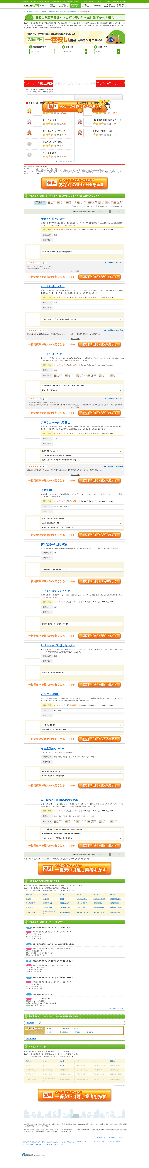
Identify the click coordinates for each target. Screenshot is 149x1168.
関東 (32, 1144)
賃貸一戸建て (65, 1141)
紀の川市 (46, 899)
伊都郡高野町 (30, 903)
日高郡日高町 (114, 903)
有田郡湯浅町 (47, 903)
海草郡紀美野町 (82, 899)
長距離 (91, 1032)
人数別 (98, 97)
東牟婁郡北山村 (98, 912)
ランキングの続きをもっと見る (61, 161)
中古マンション (92, 1141)
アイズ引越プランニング (55, 591)
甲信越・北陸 (38, 1144)
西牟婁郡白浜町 (98, 907)
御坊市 (95, 894)
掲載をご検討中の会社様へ (120, 1)
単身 (49, 1028)
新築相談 (49, 1142)
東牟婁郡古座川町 (83, 912)
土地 (114, 1141)
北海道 (24, 1144)
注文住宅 (119, 1141)
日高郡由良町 (30, 907)
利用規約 (99, 1137)
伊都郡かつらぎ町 (99, 899)
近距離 (77, 1032)
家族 (76, 1028)
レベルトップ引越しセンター (58, 645)
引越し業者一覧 (52, 5)
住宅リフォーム (26, 1142)
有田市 (79, 894)
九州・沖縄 (60, 1144)
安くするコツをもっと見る (114, 1008)
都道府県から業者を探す (75, 5)
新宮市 (28, 899)
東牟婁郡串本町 (115, 912)
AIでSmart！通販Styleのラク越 (59, 799)
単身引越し (98, 6)
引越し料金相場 (31, 1039)
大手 (49, 1032)
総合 (50, 97)
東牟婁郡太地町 (65, 912)
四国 (51, 1144)
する (90, 1)
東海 (44, 1144)
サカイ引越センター (53, 218)
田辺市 (112, 894)
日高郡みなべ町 (65, 907)
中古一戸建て (108, 1141)
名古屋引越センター (52, 748)
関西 (47, 1144)
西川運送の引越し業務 (54, 544)
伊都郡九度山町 (115, 899)
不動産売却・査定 (41, 1142)
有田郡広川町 (64, 903)
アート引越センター (53, 354)
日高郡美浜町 (97, 903)
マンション (73, 1141)
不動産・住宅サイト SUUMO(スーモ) (31, 1141)
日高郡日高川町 (82, 907)
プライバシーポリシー (110, 1137)
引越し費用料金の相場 (109, 5)
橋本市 (62, 894)
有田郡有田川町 (82, 903)
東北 (28, 1144)
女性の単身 (65, 1028)
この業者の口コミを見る (113, 263)
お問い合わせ (106, 1)
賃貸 (43, 1141)
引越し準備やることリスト (121, 5)
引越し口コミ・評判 (86, 5)
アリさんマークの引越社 (55, 422)
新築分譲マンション (82, 1141)
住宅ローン (64, 1142)
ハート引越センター (53, 286)
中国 (55, 1144)
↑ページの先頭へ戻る (119, 1085)
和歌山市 (29, 894)
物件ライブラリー (73, 1142)
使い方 (99, 1)
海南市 (45, 894)
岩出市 (62, 899)
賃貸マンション (49, 1141)
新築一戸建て (100, 1141)
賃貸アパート (58, 1141)
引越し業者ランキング (64, 5)
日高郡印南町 (47, 907)
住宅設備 (33, 1142)
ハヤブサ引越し (50, 694)
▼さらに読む (75, 271)
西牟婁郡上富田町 (116, 907)
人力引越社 (47, 490)
